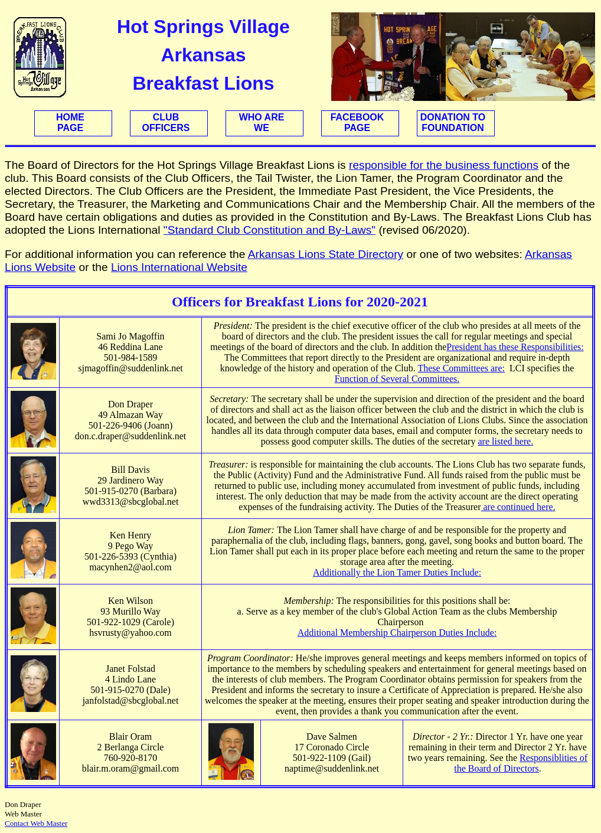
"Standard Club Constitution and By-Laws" (269, 230)
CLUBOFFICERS (166, 122)
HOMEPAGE (70, 122)
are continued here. (518, 507)
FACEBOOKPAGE (357, 122)
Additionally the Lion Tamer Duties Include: (397, 572)
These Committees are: (461, 368)
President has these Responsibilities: (514, 347)
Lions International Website (179, 267)
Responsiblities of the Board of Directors (520, 763)
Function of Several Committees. (397, 379)
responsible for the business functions (443, 165)
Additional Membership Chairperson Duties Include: (397, 633)
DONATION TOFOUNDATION (453, 122)
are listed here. (505, 441)
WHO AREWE (262, 122)
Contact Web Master (36, 823)
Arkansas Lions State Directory (325, 254)
